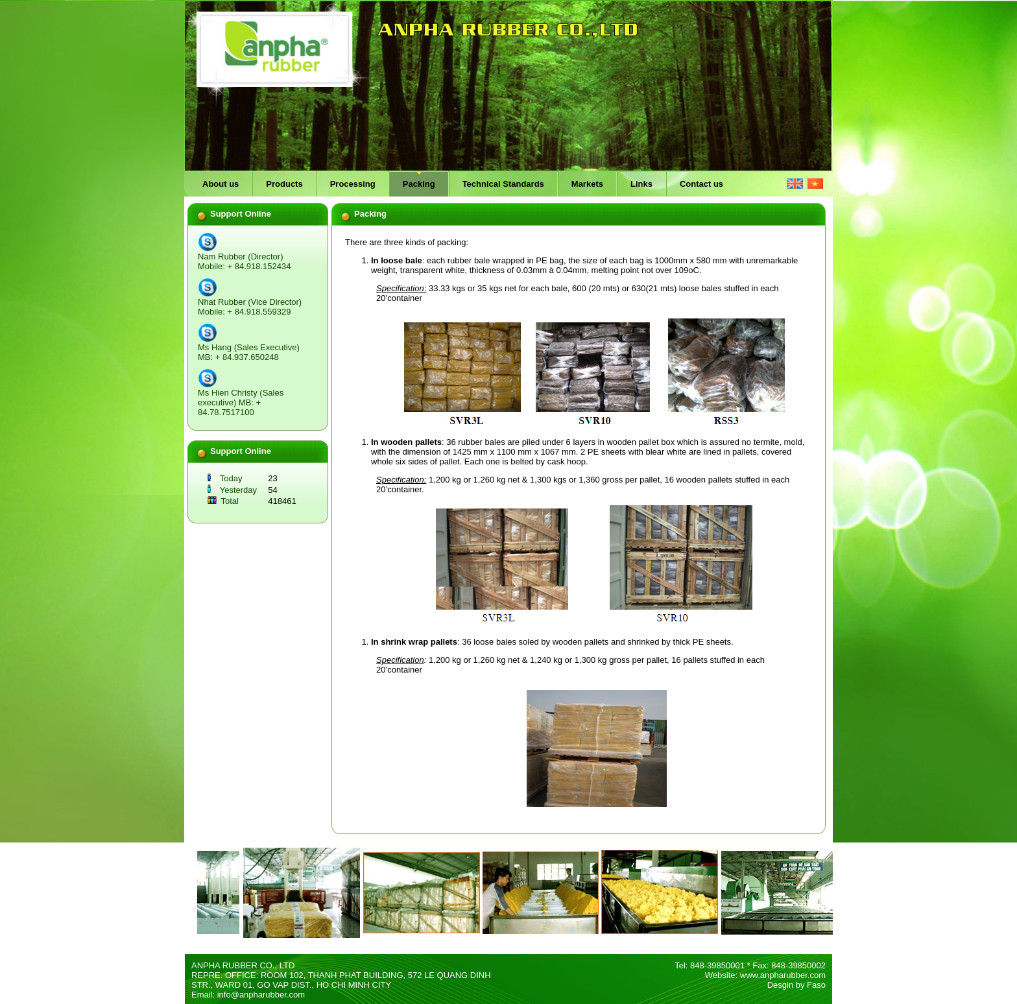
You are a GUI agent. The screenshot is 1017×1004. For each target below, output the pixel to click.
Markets (587, 184)
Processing (353, 184)
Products (284, 184)
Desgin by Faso (796, 985)
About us (220, 184)
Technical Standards (503, 184)
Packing (419, 184)
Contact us (701, 184)
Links (641, 184)
